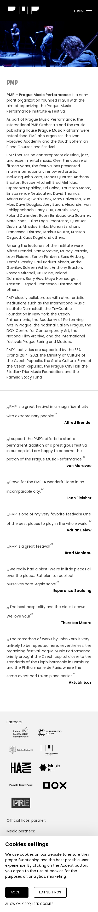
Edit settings (50, 892)
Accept (17, 892)
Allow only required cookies (29, 904)
